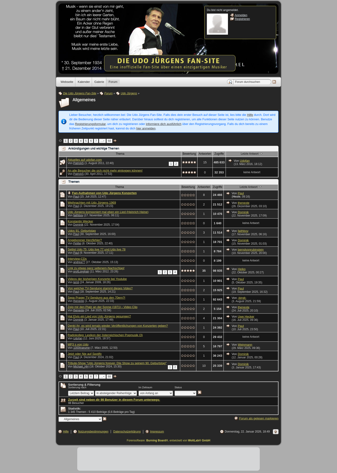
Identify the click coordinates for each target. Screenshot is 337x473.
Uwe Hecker (246, 316)
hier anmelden (145, 128)
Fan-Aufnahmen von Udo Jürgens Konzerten (104, 193)
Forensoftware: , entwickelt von (168, 440)
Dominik (243, 212)
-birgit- (242, 298)
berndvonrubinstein (251, 249)
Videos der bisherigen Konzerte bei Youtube (97, 279)
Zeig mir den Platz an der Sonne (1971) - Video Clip (102, 307)
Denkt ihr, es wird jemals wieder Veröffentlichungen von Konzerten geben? (118, 325)
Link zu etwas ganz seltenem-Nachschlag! (96, 268)
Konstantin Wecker (80, 221)
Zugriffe (219, 153)
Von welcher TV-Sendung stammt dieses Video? (100, 288)
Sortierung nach (77, 387)
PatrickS (78, 163)
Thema (120, 153)
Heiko (241, 269)
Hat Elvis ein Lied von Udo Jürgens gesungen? (99, 316)
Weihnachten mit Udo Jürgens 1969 (92, 202)
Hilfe (250, 115)
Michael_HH (80, 366)
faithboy (78, 215)
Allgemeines (84, 99)
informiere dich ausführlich (163, 124)
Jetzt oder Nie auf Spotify (85, 354)
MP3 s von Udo (78, 344)
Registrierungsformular (90, 124)
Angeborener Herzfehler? (85, 240)
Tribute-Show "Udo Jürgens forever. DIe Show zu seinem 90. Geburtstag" (117, 363)
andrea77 (79, 262)
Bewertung (189, 153)
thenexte (243, 203)
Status (178, 387)
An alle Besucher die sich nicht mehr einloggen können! (105, 170)
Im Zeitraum (145, 387)
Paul (76, 196)
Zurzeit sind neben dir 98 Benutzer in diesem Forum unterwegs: (114, 399)
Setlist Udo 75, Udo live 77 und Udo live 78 (96, 249)
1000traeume (81, 347)
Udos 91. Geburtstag (82, 230)
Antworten (205, 153)
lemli (76, 282)
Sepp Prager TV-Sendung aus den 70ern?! (96, 297)
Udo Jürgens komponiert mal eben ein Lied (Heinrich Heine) (108, 212)
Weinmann (245, 344)
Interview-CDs (77, 258)
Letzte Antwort (252, 153)
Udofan (245, 160)
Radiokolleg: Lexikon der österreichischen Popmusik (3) (105, 335)
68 (109, 141)
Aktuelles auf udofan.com (85, 159)
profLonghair (81, 271)
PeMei (77, 243)
